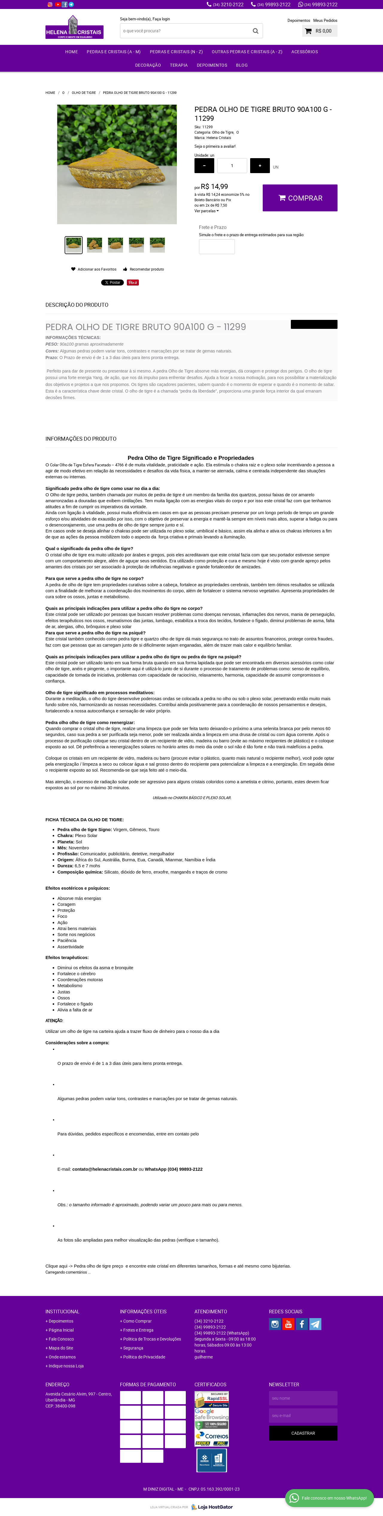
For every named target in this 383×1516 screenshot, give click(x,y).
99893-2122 (274, 4)
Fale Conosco (61, 1339)
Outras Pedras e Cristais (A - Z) (247, 51)
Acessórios (304, 51)
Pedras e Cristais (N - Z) (176, 51)
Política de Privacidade (144, 1357)
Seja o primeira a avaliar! (214, 146)
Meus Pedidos (325, 20)
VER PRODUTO (314, 324)
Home (71, 51)
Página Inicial (61, 1330)
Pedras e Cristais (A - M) (114, 51)
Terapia (179, 65)
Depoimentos (299, 20)
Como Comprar (137, 1321)
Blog (242, 65)
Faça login (161, 19)
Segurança (133, 1348)
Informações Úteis (143, 1311)
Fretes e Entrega (138, 1330)
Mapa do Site (61, 1348)
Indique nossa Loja (66, 1366)
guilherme (203, 1357)
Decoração (148, 65)
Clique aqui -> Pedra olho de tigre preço (84, 1266)
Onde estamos (62, 1357)
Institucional (62, 1311)
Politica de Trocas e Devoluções (152, 1339)
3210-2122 (228, 4)
